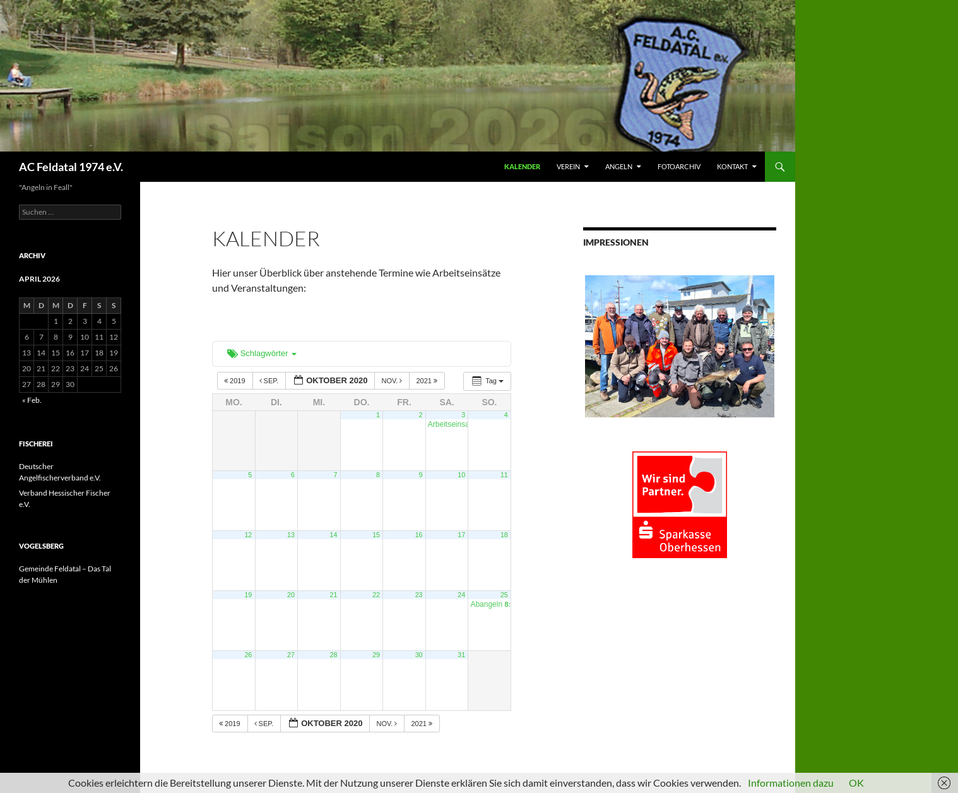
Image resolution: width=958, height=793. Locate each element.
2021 (427, 381)
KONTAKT (732, 166)
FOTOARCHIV (679, 166)
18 (504, 535)
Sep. (270, 381)
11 (504, 475)
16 (419, 535)
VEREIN (568, 166)
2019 (235, 381)
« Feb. (32, 400)
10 (461, 475)
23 (419, 595)
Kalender (522, 166)
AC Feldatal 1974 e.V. (71, 167)
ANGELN (618, 166)
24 (461, 595)
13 (291, 535)
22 (376, 595)
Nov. (392, 381)
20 (291, 595)
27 (291, 655)
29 (376, 655)
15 (376, 535)
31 (461, 655)
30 (419, 655)
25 (504, 595)
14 (334, 535)
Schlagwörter (262, 353)
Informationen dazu (791, 783)
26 (248, 655)
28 (334, 655)
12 (248, 535)
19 (248, 595)
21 (334, 595)
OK (856, 783)
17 (461, 535)
